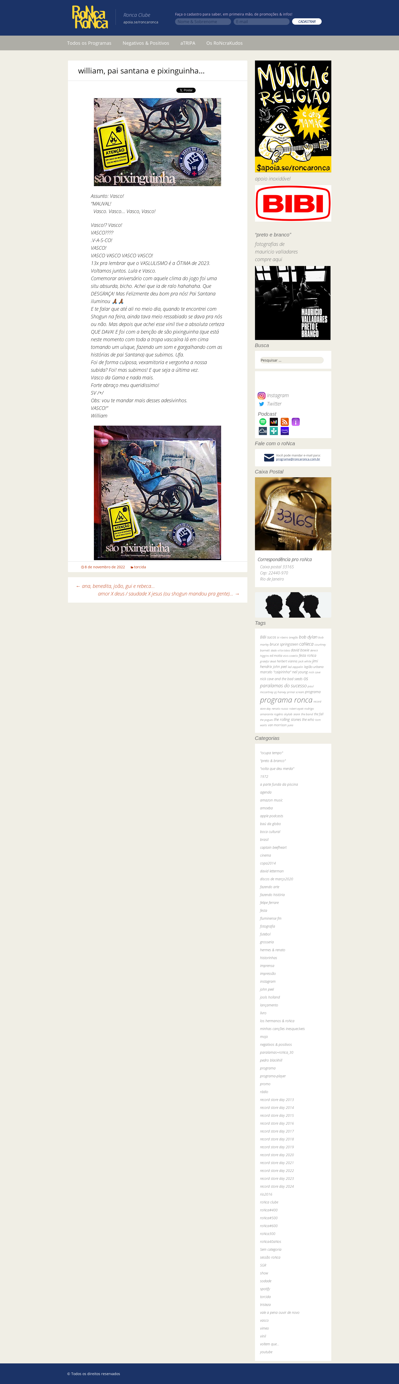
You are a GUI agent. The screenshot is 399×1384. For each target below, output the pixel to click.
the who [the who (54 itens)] (308, 719)
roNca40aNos (270, 1241)
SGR (263, 1265)
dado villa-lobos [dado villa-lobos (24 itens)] (280, 650)
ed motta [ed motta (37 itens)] (276, 655)
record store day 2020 (277, 1154)
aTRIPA (187, 43)
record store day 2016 (277, 1123)
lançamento (269, 1005)
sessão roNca (270, 1257)
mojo (264, 1036)
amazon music (271, 800)
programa (268, 1068)
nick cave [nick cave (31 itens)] (314, 672)
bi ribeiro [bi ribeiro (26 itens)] (282, 637)
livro (263, 1012)
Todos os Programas (89, 43)
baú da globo (270, 823)
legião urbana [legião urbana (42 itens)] (313, 666)
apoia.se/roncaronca (140, 22)
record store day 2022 (277, 1170)
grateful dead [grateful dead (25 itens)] (268, 661)
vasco (264, 1320)
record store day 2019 (277, 1146)
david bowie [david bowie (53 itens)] (300, 650)
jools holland (270, 997)
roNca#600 (269, 1225)
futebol (265, 934)
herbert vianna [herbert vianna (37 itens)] (287, 661)
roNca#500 (269, 1217)
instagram (268, 981)
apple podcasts (271, 815)
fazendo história (272, 894)
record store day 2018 (277, 1139)
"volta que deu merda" (277, 768)
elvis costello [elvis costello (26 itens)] (290, 656)
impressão (268, 973)
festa (263, 910)
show (264, 1273)
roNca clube (269, 1202)
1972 (264, 776)
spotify (265, 1288)
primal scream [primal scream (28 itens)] (295, 692)
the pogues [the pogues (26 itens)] (266, 720)
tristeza (265, 1304)
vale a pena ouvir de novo (280, 1312)
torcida (140, 566)
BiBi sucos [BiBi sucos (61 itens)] (268, 636)
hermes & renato (272, 949)
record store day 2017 (277, 1131)
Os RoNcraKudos (224, 43)
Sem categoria (270, 1249)
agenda (266, 792)
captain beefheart (273, 847)
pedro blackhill (271, 1060)
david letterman (272, 871)
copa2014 (268, 863)
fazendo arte (269, 886)
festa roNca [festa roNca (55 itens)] (307, 655)
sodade (265, 1280)
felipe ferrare (269, 902)
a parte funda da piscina (279, 784)
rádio (264, 1091)
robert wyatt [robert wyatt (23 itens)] (296, 708)
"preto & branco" (273, 760)
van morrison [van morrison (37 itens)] (277, 725)
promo (265, 1083)
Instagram (273, 395)
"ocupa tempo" (271, 752)
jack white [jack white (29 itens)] (304, 661)
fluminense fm (270, 918)
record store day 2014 (277, 1107)
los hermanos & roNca (277, 1020)
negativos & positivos (276, 1044)
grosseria (267, 942)
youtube (266, 1351)
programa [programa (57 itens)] (313, 691)
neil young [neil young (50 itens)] (300, 671)
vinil (263, 1336)
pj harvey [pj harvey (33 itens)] (280, 692)
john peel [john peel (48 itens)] (280, 666)
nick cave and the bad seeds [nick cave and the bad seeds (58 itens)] (281, 678)
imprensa (267, 965)
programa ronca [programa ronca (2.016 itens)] (286, 700)
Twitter (269, 403)
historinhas (268, 957)
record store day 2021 (277, 1162)
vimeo (264, 1328)
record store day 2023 (277, 1178)
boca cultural (270, 831)
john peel (267, 989)
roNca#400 (269, 1210)
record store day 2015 (277, 1115)
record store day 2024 (277, 1186)
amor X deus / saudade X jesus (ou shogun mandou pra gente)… (169, 593)
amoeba (266, 808)
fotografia (267, 926)
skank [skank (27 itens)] (296, 714)
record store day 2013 (277, 1099)
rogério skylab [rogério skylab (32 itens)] (283, 714)
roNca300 (267, 1233)
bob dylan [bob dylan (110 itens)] (308, 637)
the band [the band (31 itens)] (307, 714)
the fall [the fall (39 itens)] (318, 714)
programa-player (273, 1076)
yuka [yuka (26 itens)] (290, 725)
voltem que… (269, 1344)
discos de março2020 (276, 878)
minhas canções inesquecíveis (282, 1028)
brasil (264, 839)
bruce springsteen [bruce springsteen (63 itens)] (284, 644)
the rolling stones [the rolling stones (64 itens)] (287, 719)
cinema (265, 855)
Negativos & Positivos (146, 43)
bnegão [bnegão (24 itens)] (293, 637)
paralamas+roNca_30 (276, 1052)
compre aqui (268, 259)
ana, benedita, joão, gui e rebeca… (115, 586)
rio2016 (266, 1194)
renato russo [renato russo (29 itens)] (280, 708)
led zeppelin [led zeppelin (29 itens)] (295, 667)
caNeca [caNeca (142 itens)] (306, 644)
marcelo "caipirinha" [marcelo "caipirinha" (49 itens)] (275, 671)
